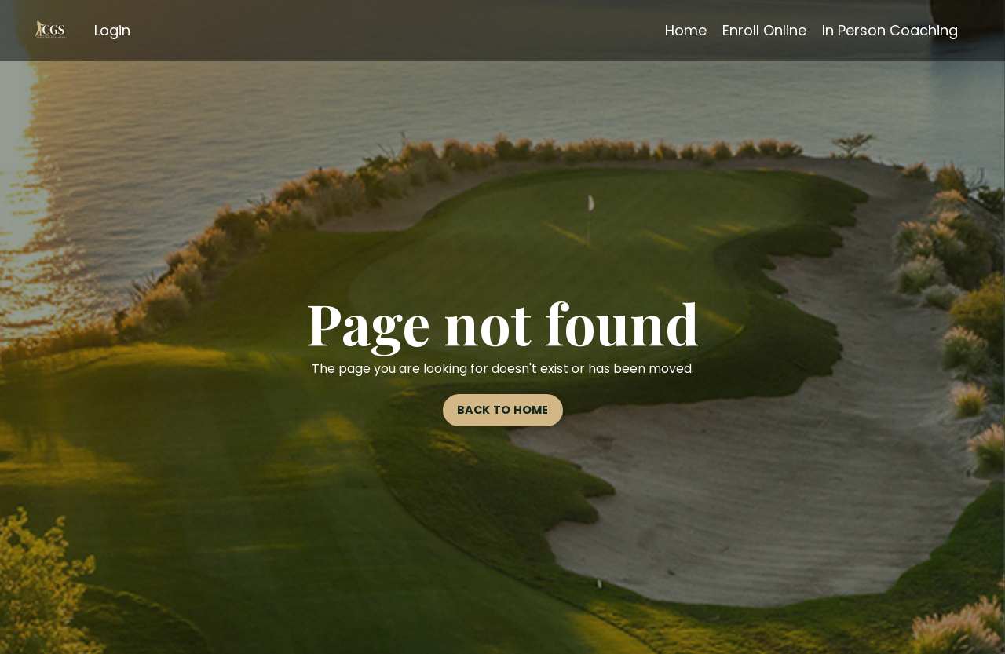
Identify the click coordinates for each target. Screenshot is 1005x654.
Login (112, 31)
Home (686, 31)
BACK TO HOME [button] (503, 410)
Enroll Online (764, 31)
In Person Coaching (890, 31)
